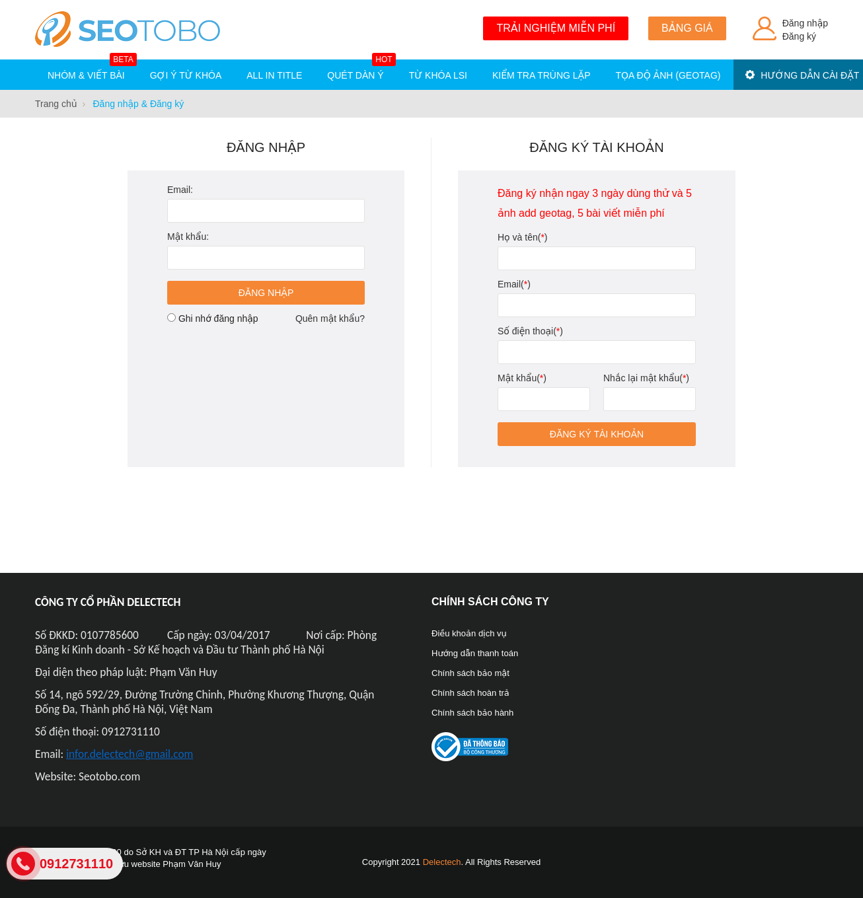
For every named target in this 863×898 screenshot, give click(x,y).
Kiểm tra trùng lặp (541, 75)
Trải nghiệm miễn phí (555, 28)
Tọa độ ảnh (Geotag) (668, 75)
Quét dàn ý (361, 70)
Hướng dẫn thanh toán (475, 653)
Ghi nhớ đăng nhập (218, 318)
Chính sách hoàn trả (470, 693)
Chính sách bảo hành (472, 713)
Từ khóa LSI (438, 75)
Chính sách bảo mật (470, 673)
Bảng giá (687, 28)
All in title (274, 75)
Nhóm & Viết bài (92, 70)
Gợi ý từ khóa (186, 75)
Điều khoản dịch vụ (469, 633)
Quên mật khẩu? (330, 318)
